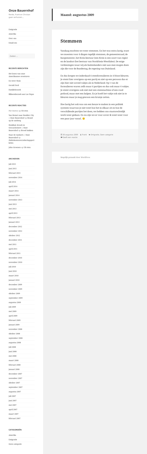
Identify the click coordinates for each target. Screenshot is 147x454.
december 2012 (15, 226)
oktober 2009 (14, 293)
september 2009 (16, 298)
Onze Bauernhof (21, 10)
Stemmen (71, 41)
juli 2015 (12, 164)
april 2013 (13, 213)
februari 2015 (15, 173)
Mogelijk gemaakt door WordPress (75, 157)
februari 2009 (15, 320)
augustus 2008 (15, 342)
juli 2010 (12, 266)
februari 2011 (15, 253)
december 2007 (15, 374)
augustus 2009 (15, 302)
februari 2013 (15, 217)
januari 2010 (14, 280)
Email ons (13, 43)
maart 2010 (13, 275)
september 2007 (16, 387)
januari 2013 (14, 222)
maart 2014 (13, 191)
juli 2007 (12, 396)
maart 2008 (13, 360)
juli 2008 (12, 347)
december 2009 (15, 284)
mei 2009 (12, 311)
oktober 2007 (14, 382)
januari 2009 (14, 324)
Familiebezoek (15, 89)
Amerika (12, 34)
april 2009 (13, 316)
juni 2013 (13, 204)
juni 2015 (13, 168)
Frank (84, 134)
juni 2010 (13, 271)
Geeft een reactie (70, 137)
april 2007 (13, 409)
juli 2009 (12, 307)
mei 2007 (12, 405)
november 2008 (15, 329)
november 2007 (15, 378)
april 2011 (13, 249)
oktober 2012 (14, 235)
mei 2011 (12, 244)
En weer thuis (15, 81)
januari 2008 (14, 369)
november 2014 (15, 177)
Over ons (12, 38)
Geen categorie (15, 444)
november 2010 (15, 262)
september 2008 (16, 338)
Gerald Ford (14, 85)
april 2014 (13, 186)
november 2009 (15, 289)
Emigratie (13, 29)
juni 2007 (13, 400)
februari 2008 (15, 365)
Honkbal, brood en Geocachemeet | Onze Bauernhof (18, 128)
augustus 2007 (15, 391)
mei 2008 (12, 356)
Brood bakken (27, 130)
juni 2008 (13, 351)
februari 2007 (15, 418)
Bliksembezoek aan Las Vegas (21, 94)
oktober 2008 (14, 333)
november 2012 (15, 231)
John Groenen (15, 147)
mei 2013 (12, 208)
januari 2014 (14, 195)
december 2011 (15, 240)
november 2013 (15, 200)
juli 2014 (12, 182)
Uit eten (24, 111)
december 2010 (15, 258)
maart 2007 (13, 414)
